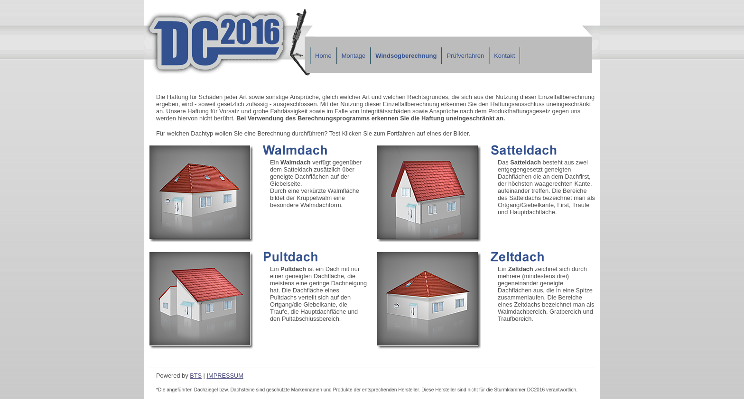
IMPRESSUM (224, 375)
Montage (354, 55)
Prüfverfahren (465, 55)
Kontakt (504, 55)
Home (323, 55)
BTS (196, 375)
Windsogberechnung (406, 55)
